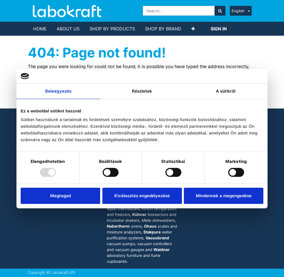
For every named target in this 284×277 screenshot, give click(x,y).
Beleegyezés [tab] (58, 91)
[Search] (220, 11)
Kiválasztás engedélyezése (142, 195)
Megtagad (60, 195)
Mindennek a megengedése (224, 195)
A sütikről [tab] (226, 91)
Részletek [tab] (142, 91)
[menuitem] (40, 28)
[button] (193, 28)
